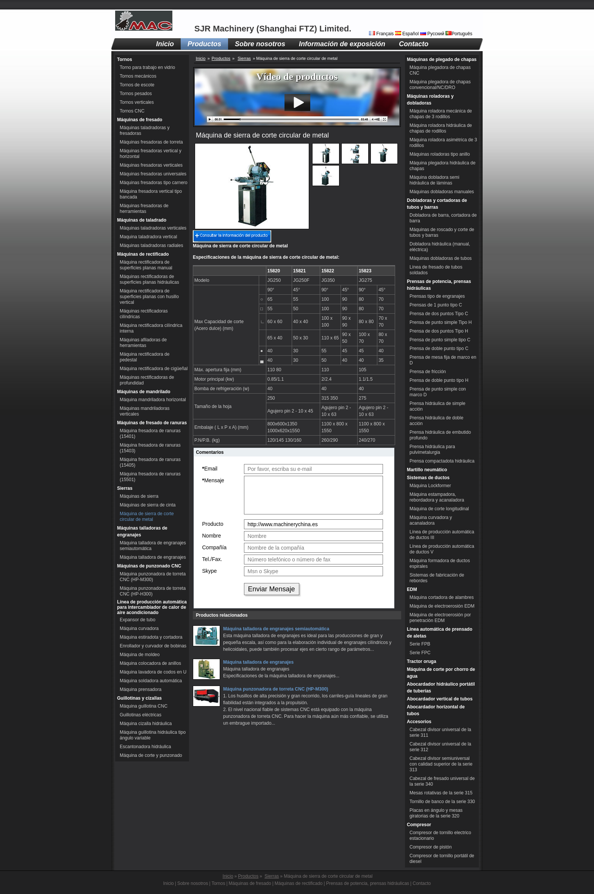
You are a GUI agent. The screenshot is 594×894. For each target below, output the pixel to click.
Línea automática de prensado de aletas (439, 633)
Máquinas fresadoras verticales (151, 165)
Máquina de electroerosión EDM (442, 606)
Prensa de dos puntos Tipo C (439, 313)
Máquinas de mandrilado (143, 391)
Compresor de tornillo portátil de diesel (442, 858)
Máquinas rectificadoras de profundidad (147, 380)
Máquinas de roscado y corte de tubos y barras (442, 232)
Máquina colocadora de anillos (150, 663)
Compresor (419, 824)
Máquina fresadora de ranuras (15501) (150, 476)
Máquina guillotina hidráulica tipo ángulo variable (153, 735)
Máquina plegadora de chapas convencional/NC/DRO (440, 84)
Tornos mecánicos (138, 76)
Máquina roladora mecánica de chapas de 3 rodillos (441, 113)
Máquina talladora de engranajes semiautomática (153, 545)
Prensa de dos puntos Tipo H (439, 331)
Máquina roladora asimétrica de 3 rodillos (443, 142)
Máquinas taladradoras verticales (153, 228)
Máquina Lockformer (430, 485)
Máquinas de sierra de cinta (147, 505)
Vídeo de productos (297, 76)
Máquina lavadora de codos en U (153, 672)
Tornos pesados (136, 93)
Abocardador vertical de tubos (439, 699)
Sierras (125, 488)
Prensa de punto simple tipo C (440, 339)
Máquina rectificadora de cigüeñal (154, 368)
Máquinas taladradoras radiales (151, 245)
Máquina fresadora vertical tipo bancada (151, 194)
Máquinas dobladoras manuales (442, 191)
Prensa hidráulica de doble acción (436, 420)
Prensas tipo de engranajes (437, 296)
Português (459, 33)
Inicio (165, 44)
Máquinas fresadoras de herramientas (144, 208)
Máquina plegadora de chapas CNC (440, 70)
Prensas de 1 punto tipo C (436, 305)
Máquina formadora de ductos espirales (440, 563)
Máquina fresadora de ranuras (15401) (150, 433)
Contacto (413, 44)
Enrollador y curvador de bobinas (153, 646)
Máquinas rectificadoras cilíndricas (144, 313)
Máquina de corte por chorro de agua (441, 673)
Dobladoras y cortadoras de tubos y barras (437, 204)
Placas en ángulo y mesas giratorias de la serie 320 (436, 813)
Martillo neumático (427, 469)
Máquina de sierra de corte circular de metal (147, 516)
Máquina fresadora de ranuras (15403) (150, 447)
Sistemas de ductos (428, 477)
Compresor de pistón (431, 847)
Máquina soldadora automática (151, 680)
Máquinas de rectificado (143, 254)
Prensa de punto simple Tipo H (441, 322)
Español (407, 33)
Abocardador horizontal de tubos (436, 710)
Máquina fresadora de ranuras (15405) (150, 462)
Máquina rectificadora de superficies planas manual (146, 264)
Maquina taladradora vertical (148, 236)
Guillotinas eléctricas (140, 714)
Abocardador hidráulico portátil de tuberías (441, 687)
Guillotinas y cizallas (139, 698)
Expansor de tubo (137, 619)
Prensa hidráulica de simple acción (437, 406)
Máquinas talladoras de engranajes (142, 531)
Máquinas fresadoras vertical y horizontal (150, 153)
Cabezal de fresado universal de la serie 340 (442, 781)
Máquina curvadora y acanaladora (431, 520)
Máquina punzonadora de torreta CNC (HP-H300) (153, 591)
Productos (204, 44)
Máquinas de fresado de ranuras (152, 422)
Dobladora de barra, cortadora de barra (443, 218)
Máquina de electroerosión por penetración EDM (440, 617)
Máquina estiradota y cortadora (151, 637)
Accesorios (419, 721)
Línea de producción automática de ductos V (442, 549)
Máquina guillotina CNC (143, 706)
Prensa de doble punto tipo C (439, 348)
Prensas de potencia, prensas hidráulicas (439, 285)
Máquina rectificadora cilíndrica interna (151, 328)
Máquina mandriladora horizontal (153, 399)
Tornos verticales (137, 102)
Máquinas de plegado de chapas (442, 59)
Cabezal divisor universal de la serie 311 (440, 732)
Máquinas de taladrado (141, 220)
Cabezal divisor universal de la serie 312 (440, 746)
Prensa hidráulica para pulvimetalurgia (432, 449)
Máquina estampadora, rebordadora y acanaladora (437, 497)
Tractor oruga (421, 661)
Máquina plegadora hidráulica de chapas (442, 165)
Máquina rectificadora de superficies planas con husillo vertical (149, 296)
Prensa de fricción (428, 371)
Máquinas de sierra (139, 496)
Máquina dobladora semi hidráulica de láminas (434, 180)
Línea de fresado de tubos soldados (436, 269)
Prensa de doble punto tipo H (439, 380)
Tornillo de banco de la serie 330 (442, 801)
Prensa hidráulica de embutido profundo (440, 435)
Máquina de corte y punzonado (151, 755)
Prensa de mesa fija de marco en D (443, 360)
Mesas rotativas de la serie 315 (441, 793)
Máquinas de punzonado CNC (149, 566)
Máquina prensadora (140, 689)
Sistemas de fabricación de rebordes (437, 577)
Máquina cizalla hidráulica (146, 723)
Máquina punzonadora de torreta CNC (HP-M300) (153, 576)
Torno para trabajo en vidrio (147, 67)
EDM (412, 589)
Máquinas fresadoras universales (153, 174)
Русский (433, 33)
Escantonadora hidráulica (145, 746)
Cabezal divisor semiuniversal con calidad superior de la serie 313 (441, 764)
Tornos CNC (132, 111)
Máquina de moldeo (139, 654)
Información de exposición (342, 44)
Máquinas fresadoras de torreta (151, 142)
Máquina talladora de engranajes (153, 557)
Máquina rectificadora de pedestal (144, 357)
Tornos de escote (137, 85)
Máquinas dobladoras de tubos (441, 258)
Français (382, 33)
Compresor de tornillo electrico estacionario (440, 835)
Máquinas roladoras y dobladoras (430, 100)
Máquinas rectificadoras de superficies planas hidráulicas (149, 279)
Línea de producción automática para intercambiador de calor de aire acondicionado (152, 607)
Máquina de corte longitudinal (439, 508)
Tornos (124, 59)
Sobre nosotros (260, 44)
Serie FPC (420, 652)
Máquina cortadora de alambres (442, 597)
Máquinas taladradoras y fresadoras (144, 130)
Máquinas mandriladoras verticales (144, 411)
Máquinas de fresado (139, 119)
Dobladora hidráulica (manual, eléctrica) (440, 246)
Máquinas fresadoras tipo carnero (154, 182)
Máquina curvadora (139, 628)
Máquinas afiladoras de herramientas (143, 342)
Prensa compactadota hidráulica (442, 461)
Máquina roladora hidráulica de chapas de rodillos (441, 128)
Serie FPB (420, 644)
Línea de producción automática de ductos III (442, 534)
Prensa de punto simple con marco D (438, 391)
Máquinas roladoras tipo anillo (440, 154)
